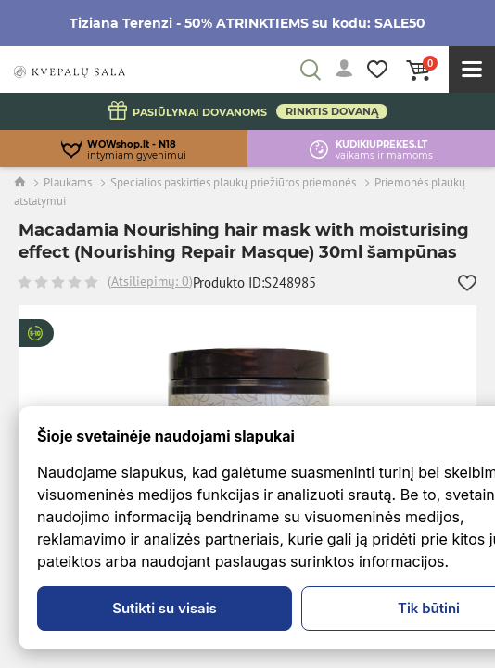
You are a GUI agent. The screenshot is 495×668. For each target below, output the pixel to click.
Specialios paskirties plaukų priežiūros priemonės (233, 182)
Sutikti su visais (164, 608)
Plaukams (68, 182)
